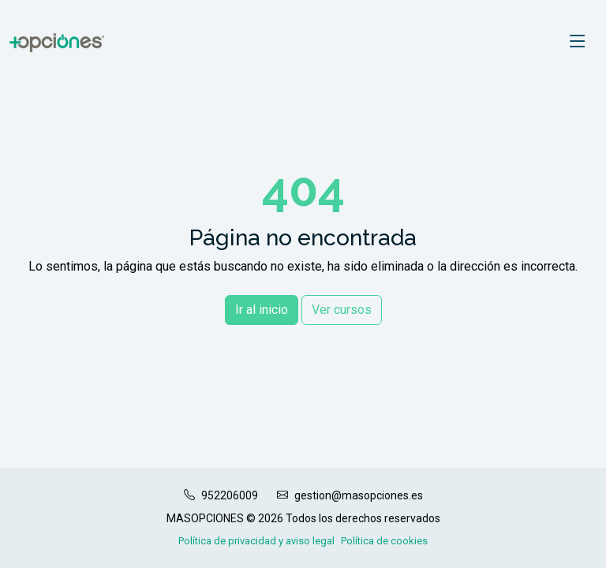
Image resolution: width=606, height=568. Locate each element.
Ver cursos (342, 309)
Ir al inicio (261, 309)
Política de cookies (384, 541)
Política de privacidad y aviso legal (256, 541)
